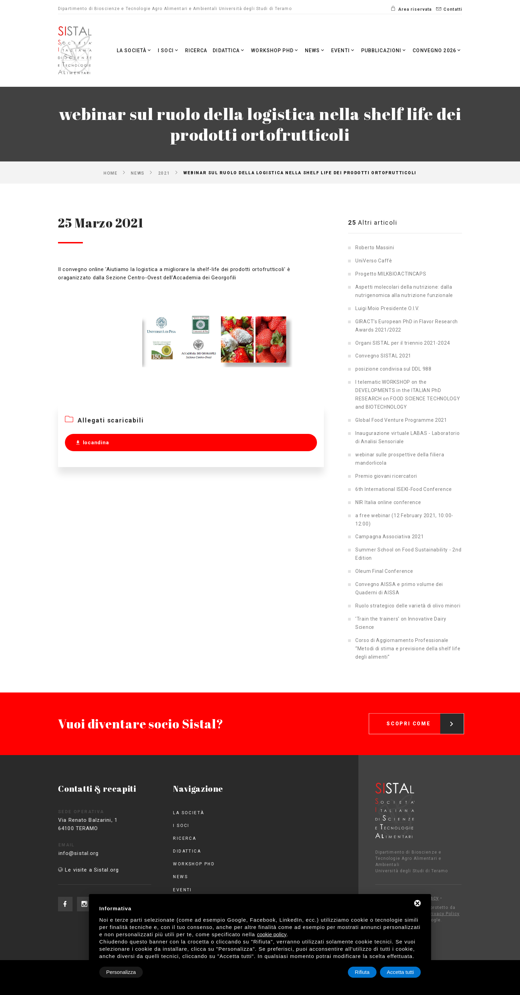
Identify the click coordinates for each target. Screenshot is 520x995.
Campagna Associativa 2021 (389, 536)
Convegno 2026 (437, 50)
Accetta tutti (400, 972)
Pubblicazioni (384, 50)
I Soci (169, 50)
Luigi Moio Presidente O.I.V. (387, 308)
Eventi (343, 50)
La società (134, 50)
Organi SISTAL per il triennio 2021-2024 (402, 343)
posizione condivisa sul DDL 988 (393, 369)
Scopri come (425, 715)
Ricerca (196, 50)
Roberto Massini (374, 247)
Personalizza (121, 972)
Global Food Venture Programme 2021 (401, 420)
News (315, 50)
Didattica (229, 50)
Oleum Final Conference (384, 571)
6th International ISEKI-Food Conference (403, 489)
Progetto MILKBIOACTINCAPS (390, 274)
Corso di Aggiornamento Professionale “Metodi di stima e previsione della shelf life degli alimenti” (407, 649)
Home (110, 172)
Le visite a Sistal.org (92, 870)
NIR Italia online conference (388, 502)
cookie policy (272, 934)
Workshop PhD (275, 50)
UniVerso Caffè (373, 260)
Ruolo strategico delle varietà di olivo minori (407, 605)
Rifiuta (362, 972)
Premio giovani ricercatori (386, 476)
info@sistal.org (87, 853)
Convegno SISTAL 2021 (383, 356)
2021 (164, 172)
